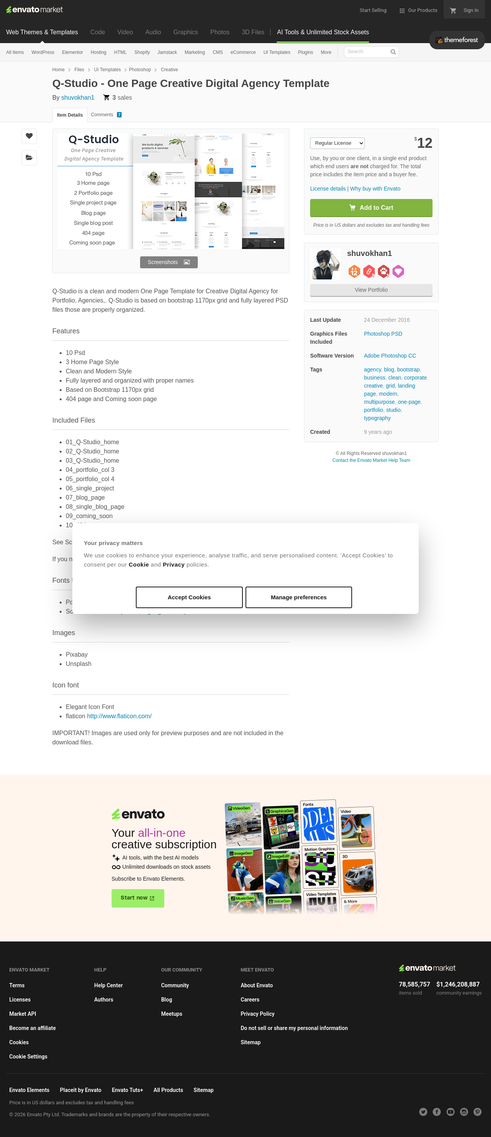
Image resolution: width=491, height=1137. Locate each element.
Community (175, 985)
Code (97, 32)
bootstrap (408, 369)
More (326, 52)
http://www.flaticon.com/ (119, 716)
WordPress (43, 52)
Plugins (305, 52)
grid (390, 386)
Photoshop (140, 69)
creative (373, 386)
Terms (17, 985)
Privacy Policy (257, 1014)
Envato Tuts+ (127, 1090)
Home (58, 69)
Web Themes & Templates (42, 32)
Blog (166, 1000)
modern (388, 394)
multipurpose (379, 402)
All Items (15, 52)
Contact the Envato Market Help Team (371, 460)
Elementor (72, 52)
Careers (249, 1000)
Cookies (19, 1042)
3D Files (253, 32)
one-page (409, 402)
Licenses (20, 1000)
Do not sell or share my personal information (294, 1028)
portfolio (373, 410)
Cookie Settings (28, 1056)
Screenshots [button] (163, 262)
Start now (134, 898)
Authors (104, 1000)
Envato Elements (29, 1090)
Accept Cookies (189, 597)
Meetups (171, 1014)
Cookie (139, 564)
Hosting (99, 52)
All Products (168, 1090)
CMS (218, 52)
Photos (220, 32)
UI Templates (277, 52)
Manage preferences (299, 597)
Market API (22, 1014)
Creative (169, 69)
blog (389, 369)
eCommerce (243, 52)
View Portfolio (371, 290)
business (374, 378)
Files (79, 69)
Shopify (142, 52)
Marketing (195, 52)
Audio (153, 32)
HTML (120, 52)
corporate (415, 378)
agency (372, 369)
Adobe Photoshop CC (390, 356)
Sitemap (250, 1042)
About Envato (256, 985)
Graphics (186, 32)
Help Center (108, 985)
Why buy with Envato (375, 189)
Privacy (174, 564)
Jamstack (167, 52)
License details (328, 189)
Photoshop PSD (383, 334)
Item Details (70, 115)
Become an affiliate (32, 1028)
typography (377, 418)
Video (125, 32)
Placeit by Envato (81, 1090)
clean (394, 378)
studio (393, 410)
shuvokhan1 (77, 97)
